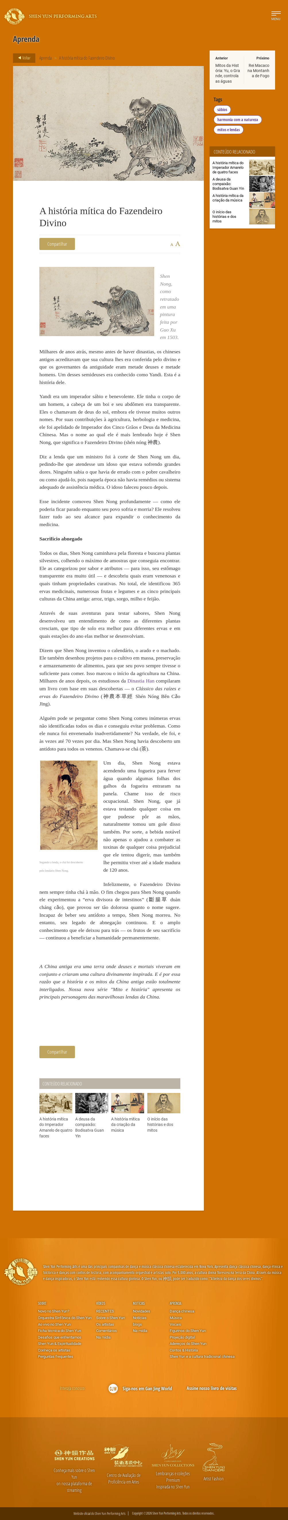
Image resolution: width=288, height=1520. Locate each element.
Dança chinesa (182, 1311)
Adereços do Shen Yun (188, 1343)
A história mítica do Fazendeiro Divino (87, 58)
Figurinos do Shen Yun (188, 1330)
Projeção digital (182, 1337)
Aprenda (45, 58)
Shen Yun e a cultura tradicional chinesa (202, 1356)
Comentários (106, 1330)
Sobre (42, 1303)
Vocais (175, 1324)
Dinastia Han (140, 681)
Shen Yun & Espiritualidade (59, 1343)
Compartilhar (57, 244)
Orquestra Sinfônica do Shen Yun (65, 1317)
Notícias (139, 1303)
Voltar (22, 58)
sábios (222, 109)
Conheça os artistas (54, 1350)
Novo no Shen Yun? (53, 1311)
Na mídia (103, 1337)
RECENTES (105, 1311)
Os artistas (105, 1324)
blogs (137, 1324)
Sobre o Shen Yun (110, 1317)
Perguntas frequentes (55, 1356)
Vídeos (100, 1303)
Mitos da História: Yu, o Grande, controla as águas (227, 73)
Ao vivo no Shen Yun (54, 1324)
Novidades (141, 1311)
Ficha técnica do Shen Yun (59, 1330)
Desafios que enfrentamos (59, 1337)
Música (176, 1317)
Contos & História (184, 1350)
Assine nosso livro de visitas (212, 1388)
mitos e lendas (228, 129)
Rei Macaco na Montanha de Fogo (258, 70)
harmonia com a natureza (237, 119)
